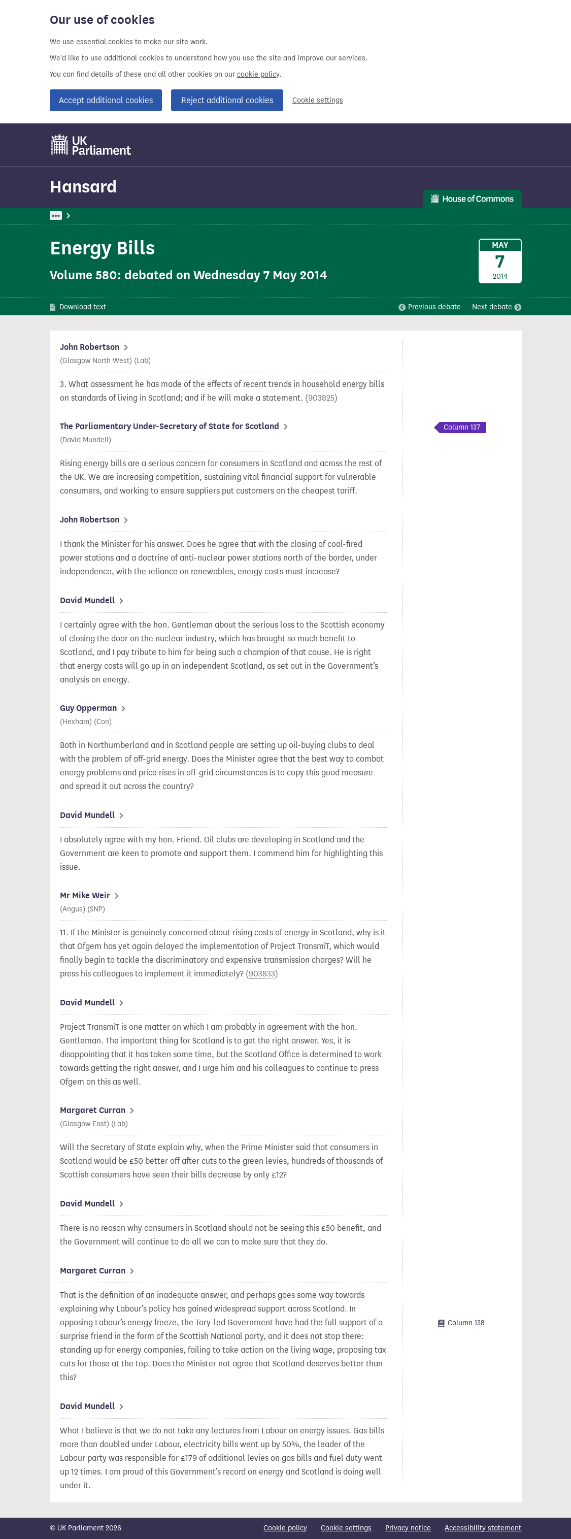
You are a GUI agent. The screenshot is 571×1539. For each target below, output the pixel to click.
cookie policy (258, 74)
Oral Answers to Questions (218, 215)
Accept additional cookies (106, 100)
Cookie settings (317, 100)
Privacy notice (408, 1528)
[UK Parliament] (91, 145)
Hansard (83, 186)
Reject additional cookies (227, 100)
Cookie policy (285, 1528)
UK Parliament (73, 215)
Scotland (288, 215)
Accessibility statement (483, 1528)
